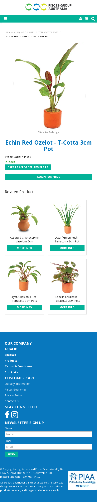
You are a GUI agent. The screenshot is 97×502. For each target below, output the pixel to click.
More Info (24, 248)
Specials (10, 355)
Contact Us (12, 401)
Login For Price (48, 177)
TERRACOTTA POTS (48, 32)
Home (9, 32)
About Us (11, 349)
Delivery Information (17, 384)
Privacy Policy (13, 395)
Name (8, 428)
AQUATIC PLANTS (25, 32)
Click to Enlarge (48, 132)
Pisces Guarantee (16, 389)
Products (11, 360)
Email (8, 441)
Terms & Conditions (18, 366)
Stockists (11, 372)
